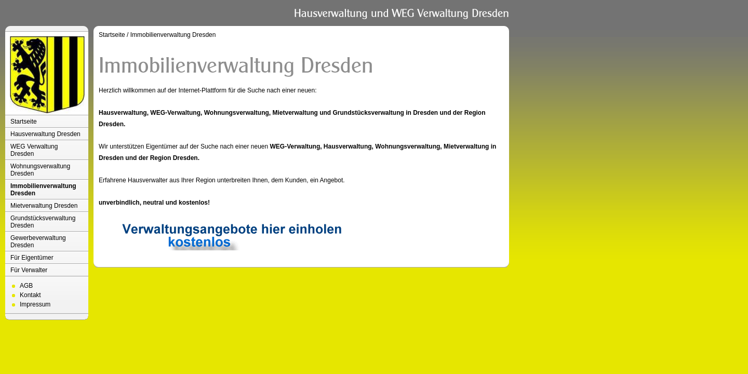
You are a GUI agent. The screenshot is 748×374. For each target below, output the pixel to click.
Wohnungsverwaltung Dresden (40, 170)
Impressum (35, 304)
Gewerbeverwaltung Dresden (38, 241)
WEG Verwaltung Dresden (34, 150)
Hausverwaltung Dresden (45, 134)
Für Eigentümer (32, 257)
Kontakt (30, 295)
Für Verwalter (28, 270)
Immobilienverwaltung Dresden (43, 189)
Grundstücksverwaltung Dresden (42, 222)
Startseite (23, 121)
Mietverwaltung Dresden (43, 205)
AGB (26, 285)
